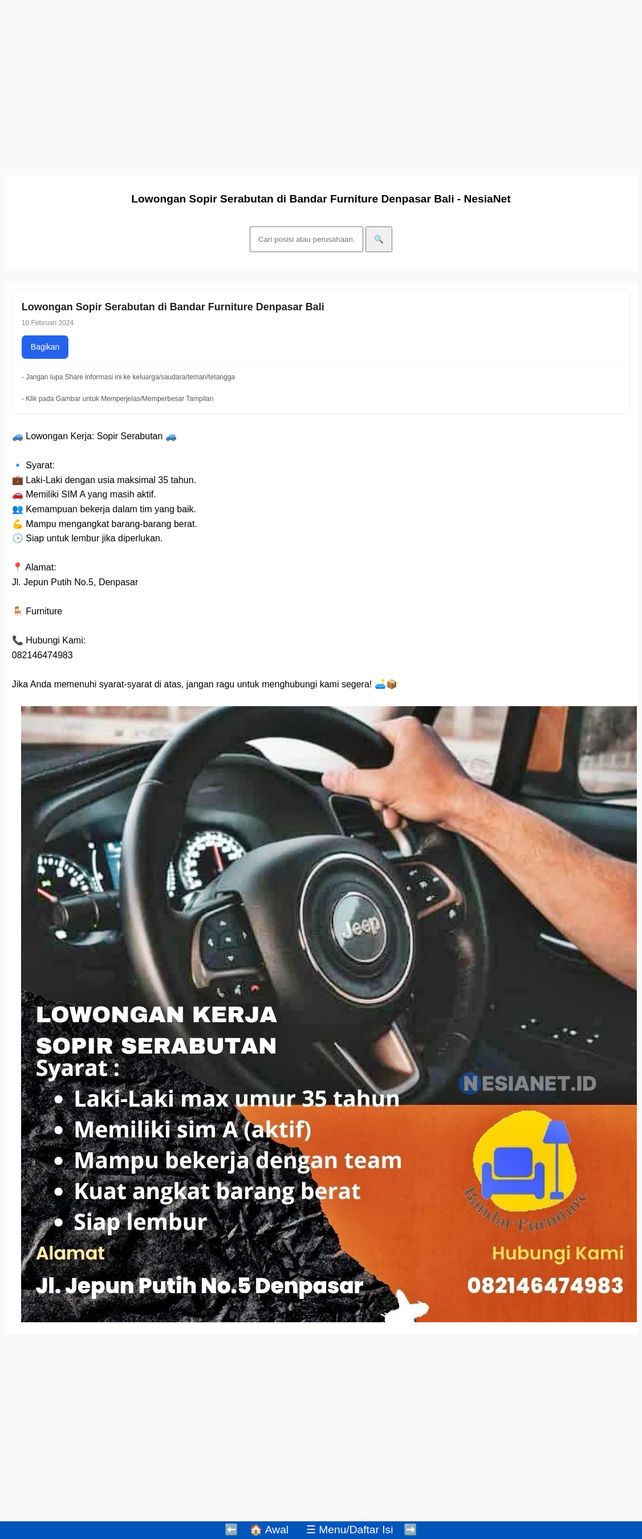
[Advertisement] (318, 84)
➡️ (410, 1530)
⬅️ (231, 1530)
